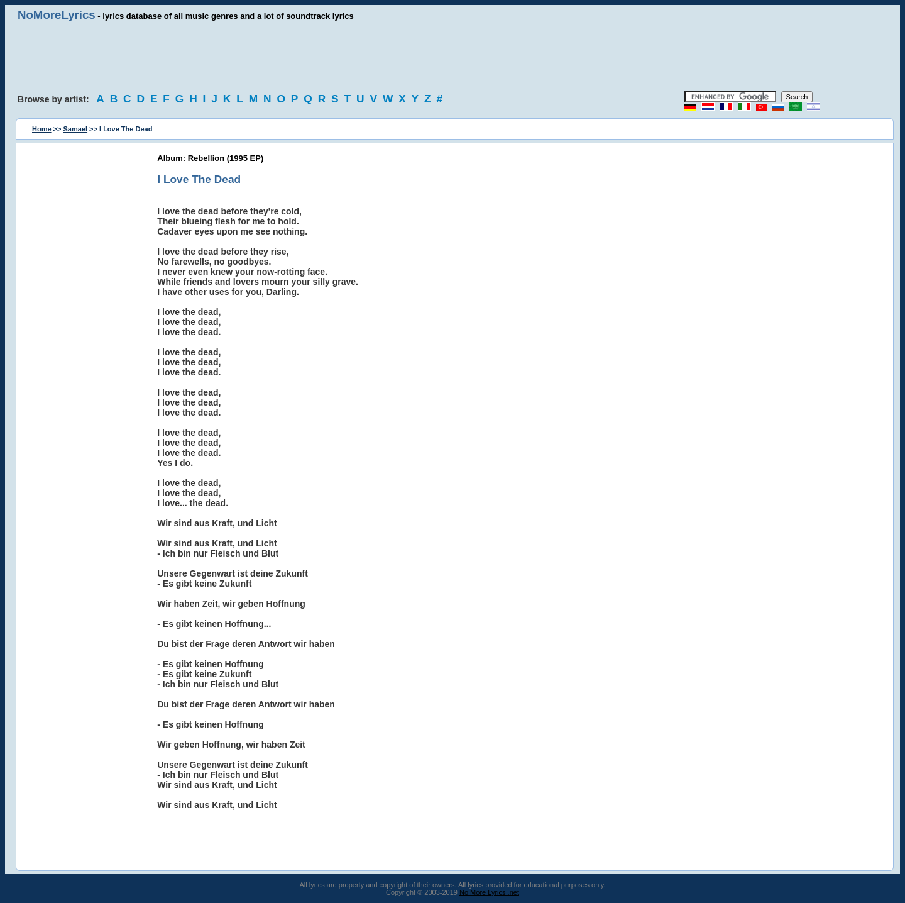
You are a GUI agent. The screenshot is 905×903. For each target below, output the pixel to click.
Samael (75, 129)
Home (42, 129)
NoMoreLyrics (57, 14)
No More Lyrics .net (489, 892)
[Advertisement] (452, 56)
